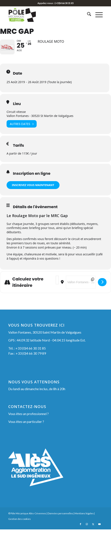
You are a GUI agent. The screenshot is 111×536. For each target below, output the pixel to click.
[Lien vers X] (93, 530)
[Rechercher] (87, 14)
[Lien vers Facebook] (80, 530)
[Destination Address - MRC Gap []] (81, 288)
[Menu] (97, 14)
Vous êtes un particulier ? (26, 428)
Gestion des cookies (19, 525)
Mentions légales (84, 520)
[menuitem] (87, 14)
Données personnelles (60, 520)
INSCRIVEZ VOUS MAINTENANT (33, 191)
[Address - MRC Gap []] (57, 286)
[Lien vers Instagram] (87, 530)
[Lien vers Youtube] (99, 530)
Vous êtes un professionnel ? (28, 420)
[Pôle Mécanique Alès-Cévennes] (46, 14)
